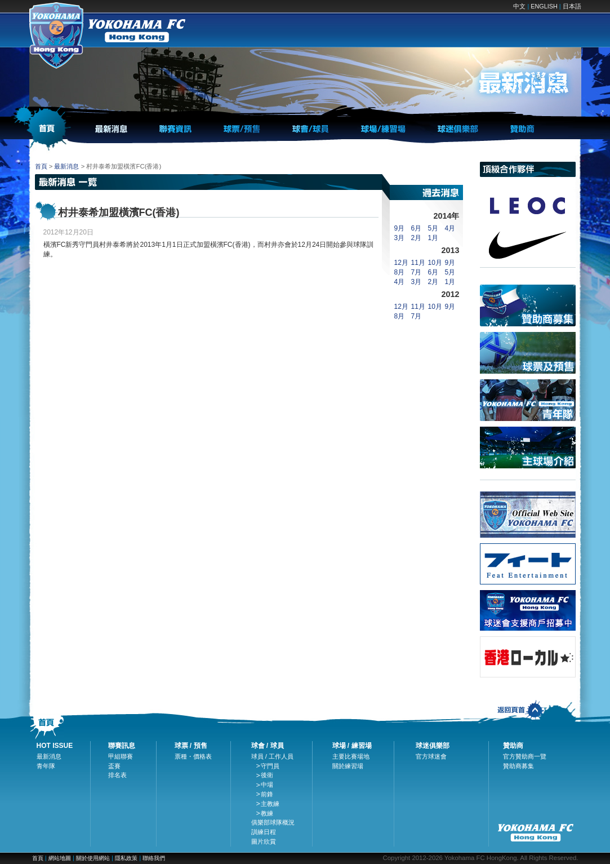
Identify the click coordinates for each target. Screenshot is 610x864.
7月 (416, 272)
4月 (450, 228)
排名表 (117, 775)
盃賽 (114, 766)
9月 (399, 228)
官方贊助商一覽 (524, 756)
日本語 (572, 6)
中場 (267, 784)
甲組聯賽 (120, 756)
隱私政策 (126, 858)
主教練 (270, 803)
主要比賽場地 (350, 756)
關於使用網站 (94, 858)
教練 (267, 813)
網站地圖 (59, 858)
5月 (433, 228)
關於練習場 (347, 766)
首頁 (41, 166)
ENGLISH (544, 6)
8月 (399, 272)
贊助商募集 (518, 766)
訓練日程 (263, 831)
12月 (401, 263)
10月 (435, 263)
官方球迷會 (431, 756)
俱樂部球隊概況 (273, 822)
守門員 (270, 766)
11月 (418, 263)
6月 (416, 228)
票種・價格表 (193, 756)
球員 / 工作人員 (272, 756)
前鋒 (267, 794)
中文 (519, 6)
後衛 (267, 775)
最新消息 (66, 166)
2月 (416, 238)
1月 (433, 238)
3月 (399, 238)
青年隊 (46, 766)
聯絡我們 (154, 858)
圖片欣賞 (263, 841)
